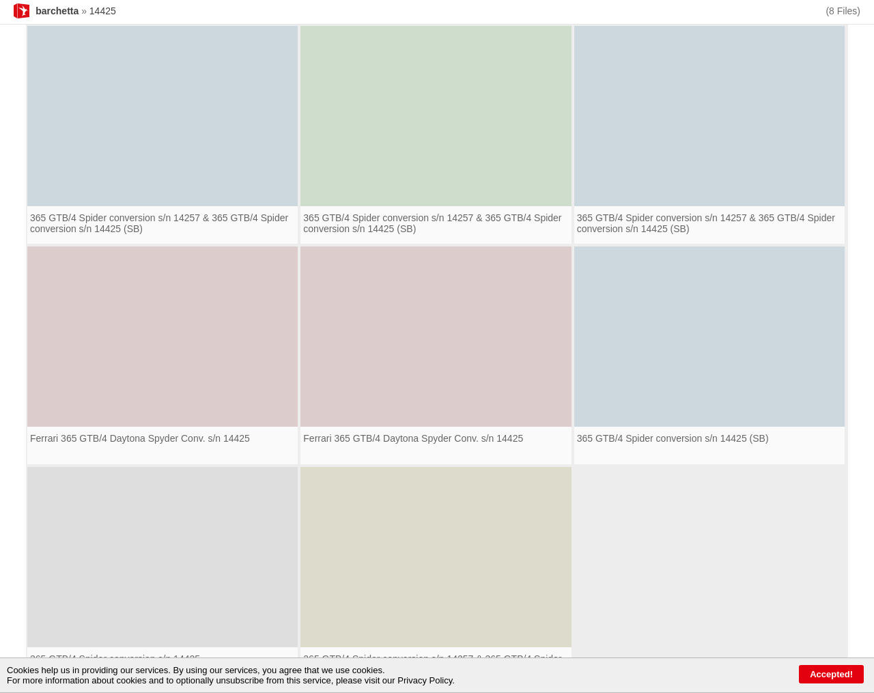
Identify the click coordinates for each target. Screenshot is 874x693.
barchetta (57, 10)
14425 (102, 10)
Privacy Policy (424, 680)
